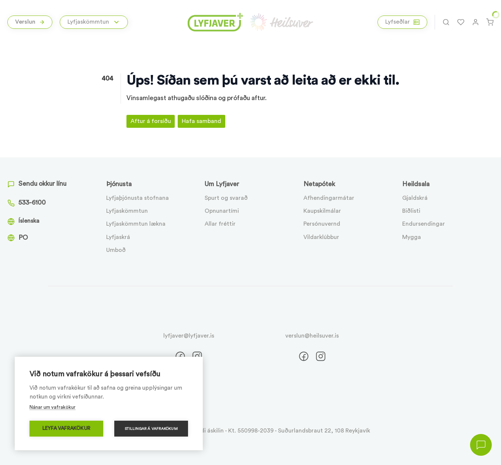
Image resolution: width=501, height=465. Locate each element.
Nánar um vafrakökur (52, 407)
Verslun (30, 22)
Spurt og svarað (226, 198)
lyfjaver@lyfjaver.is (188, 336)
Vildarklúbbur (321, 237)
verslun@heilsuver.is (312, 336)
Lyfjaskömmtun (127, 211)
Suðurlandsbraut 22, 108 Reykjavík (324, 431)
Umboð (116, 250)
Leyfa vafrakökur (66, 428)
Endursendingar (423, 224)
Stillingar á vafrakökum (151, 429)
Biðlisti (411, 211)
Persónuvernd (321, 224)
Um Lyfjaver (222, 184)
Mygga (411, 237)
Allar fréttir (220, 224)
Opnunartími (222, 211)
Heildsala (415, 184)
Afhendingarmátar (328, 198)
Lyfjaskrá (118, 237)
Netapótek (319, 184)
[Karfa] (490, 22)
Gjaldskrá (415, 198)
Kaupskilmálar (322, 211)
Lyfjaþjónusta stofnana (137, 198)
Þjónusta (119, 184)
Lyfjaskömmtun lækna (136, 224)
